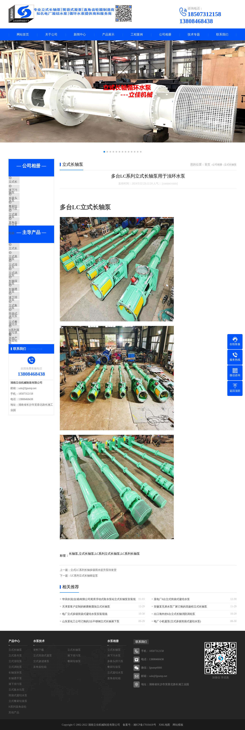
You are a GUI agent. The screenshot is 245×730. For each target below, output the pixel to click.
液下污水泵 (24, 193)
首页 (207, 164)
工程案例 (137, 34)
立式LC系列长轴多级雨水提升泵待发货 (93, 570)
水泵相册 (113, 641)
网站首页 (23, 34)
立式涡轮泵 (24, 300)
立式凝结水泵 (26, 227)
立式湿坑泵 (24, 289)
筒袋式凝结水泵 (27, 356)
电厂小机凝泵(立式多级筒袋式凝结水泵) (177, 621)
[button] (104, 152)
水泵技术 (39, 641)
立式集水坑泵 (26, 345)
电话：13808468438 (152, 659)
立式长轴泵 (24, 182)
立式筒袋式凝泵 (42, 655)
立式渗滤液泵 (41, 661)
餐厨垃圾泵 (24, 216)
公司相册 (165, 34)
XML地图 (164, 725)
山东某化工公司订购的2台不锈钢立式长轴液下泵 (90, 621)
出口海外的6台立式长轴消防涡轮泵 (174, 614)
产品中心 (14, 641)
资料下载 (38, 650)
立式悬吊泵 (24, 278)
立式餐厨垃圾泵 (27, 368)
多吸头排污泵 (26, 204)
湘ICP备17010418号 (144, 725)
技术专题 (194, 34)
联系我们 (222, 34)
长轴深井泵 (24, 312)
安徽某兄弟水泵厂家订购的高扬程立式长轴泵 (180, 607)
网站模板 (178, 725)
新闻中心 (80, 34)
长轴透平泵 (24, 323)
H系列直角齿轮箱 (28, 379)
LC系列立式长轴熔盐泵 (84, 576)
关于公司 (51, 34)
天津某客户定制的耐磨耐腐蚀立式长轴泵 (86, 607)
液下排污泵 (24, 334)
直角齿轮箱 (24, 238)
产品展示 (108, 34)
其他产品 (23, 390)
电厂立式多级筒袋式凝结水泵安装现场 (84, 614)
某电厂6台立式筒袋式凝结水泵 (172, 599)
